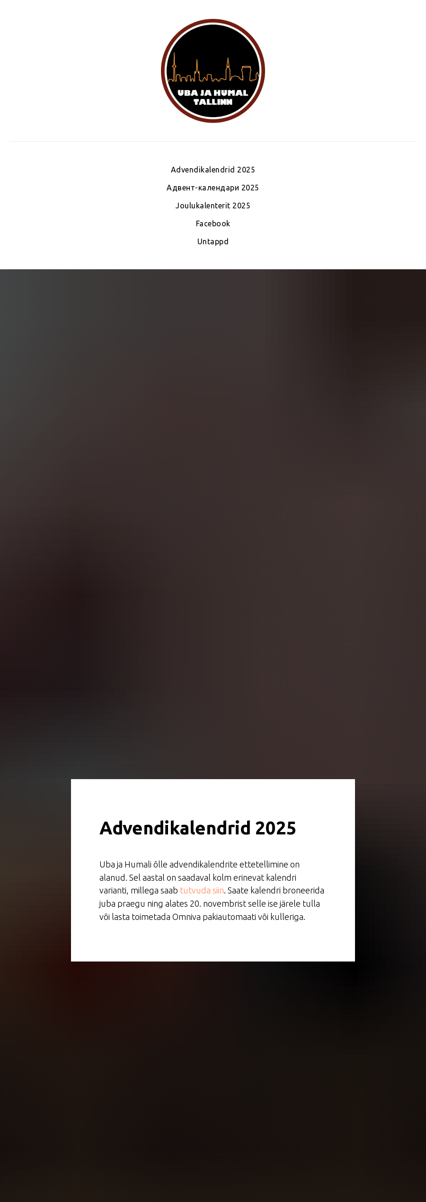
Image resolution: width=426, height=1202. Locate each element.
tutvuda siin (202, 890)
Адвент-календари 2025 (213, 187)
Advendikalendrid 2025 (213, 169)
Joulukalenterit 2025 (213, 205)
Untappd (213, 241)
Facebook (213, 223)
